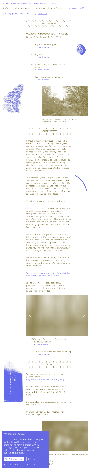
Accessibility (27, 14)
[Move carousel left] (41, 315)
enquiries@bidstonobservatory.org (45, 380)
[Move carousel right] (72, 315)
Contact (42, 14)
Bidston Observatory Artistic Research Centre (30, 3)
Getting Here (10, 14)
